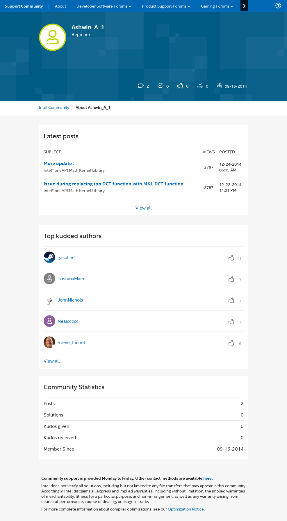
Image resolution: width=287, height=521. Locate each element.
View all (143, 207)
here (207, 478)
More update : (59, 163)
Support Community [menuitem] (24, 6)
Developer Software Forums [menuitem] (102, 6)
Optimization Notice (186, 509)
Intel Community (54, 107)
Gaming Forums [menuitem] (215, 6)
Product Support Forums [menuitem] (164, 6)
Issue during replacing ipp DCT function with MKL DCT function (113, 183)
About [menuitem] (60, 6)
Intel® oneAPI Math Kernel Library (74, 170)
